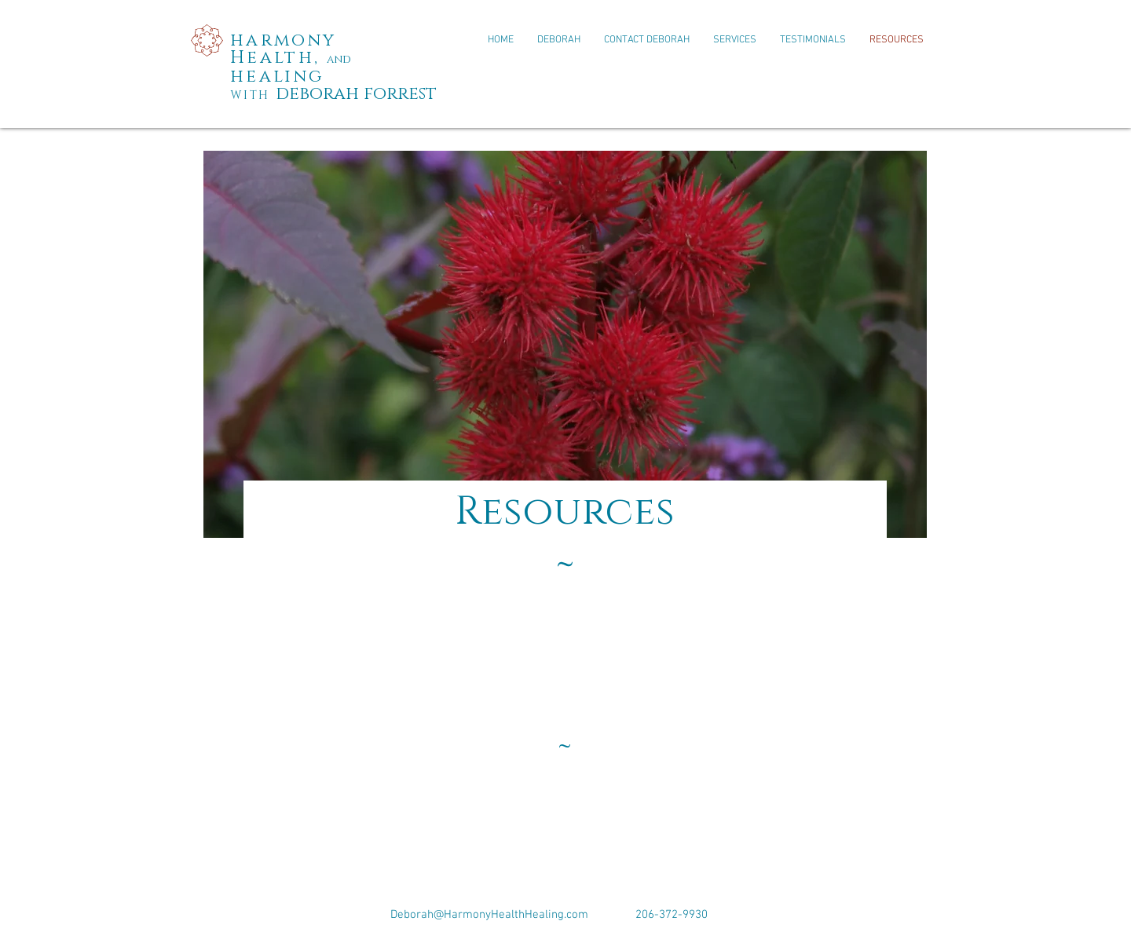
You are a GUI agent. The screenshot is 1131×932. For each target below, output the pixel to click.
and (339, 59)
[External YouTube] (565, 698)
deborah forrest (356, 93)
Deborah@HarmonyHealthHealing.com (489, 915)
